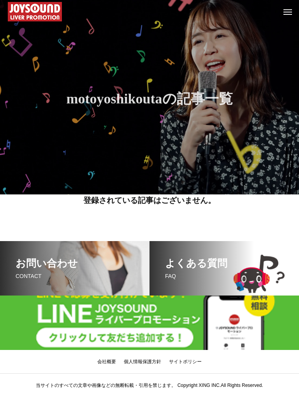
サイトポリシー (185, 361)
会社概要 (106, 361)
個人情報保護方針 (142, 361)
